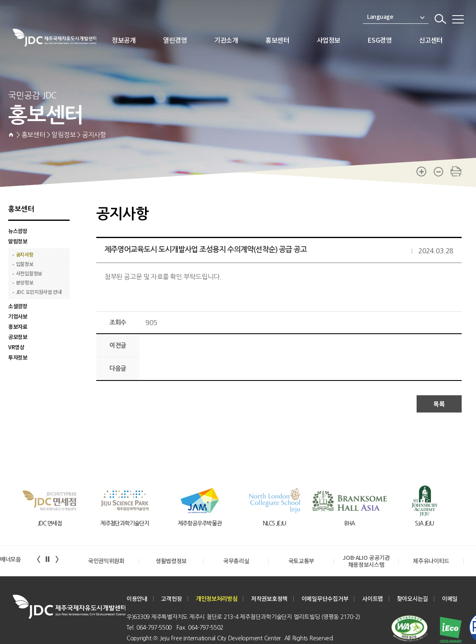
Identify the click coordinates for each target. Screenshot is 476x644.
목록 (438, 403)
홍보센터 (277, 40)
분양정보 (25, 283)
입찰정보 (25, 264)
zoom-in (421, 171)
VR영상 (16, 347)
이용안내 (137, 598)
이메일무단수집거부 (325, 598)
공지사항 (25, 255)
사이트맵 (372, 598)
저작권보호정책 (269, 598)
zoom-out (438, 171)
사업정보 (328, 40)
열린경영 (175, 40)
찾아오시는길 (412, 598)
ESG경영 (379, 40)
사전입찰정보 (29, 273)
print (456, 171)
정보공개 (124, 40)
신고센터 (431, 40)
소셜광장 (17, 306)
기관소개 (226, 40)
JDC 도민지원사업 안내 (39, 292)
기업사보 (17, 316)
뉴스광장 (17, 231)
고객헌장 (171, 598)
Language (395, 17)
